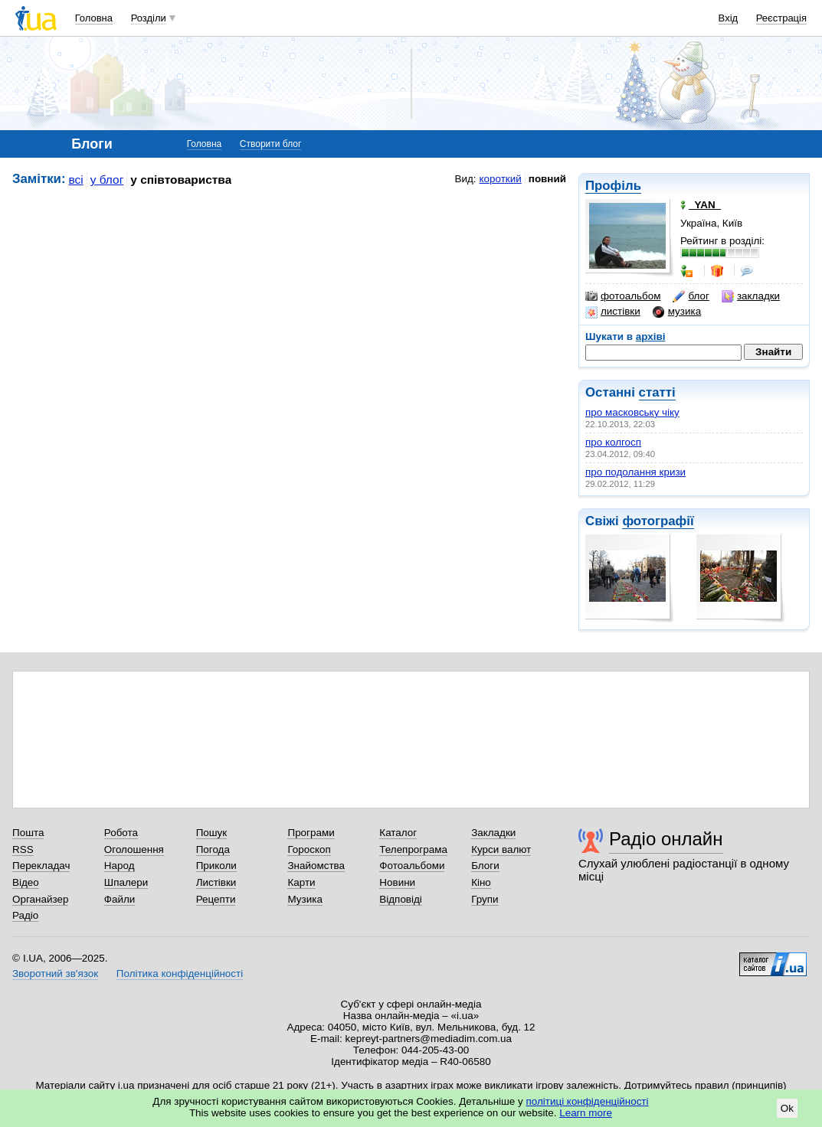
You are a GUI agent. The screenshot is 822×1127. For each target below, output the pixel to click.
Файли (120, 899)
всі (76, 179)
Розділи (148, 18)
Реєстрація (781, 18)
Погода (213, 849)
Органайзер (40, 899)
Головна (94, 18)
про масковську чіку (632, 412)
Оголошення (134, 849)
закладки (751, 296)
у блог (107, 179)
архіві (651, 336)
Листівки (216, 882)
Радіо (25, 915)
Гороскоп (308, 849)
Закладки (493, 832)
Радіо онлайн (666, 838)
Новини (397, 882)
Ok (787, 1108)
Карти (301, 882)
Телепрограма (413, 849)
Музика (304, 899)
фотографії (657, 521)
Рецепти (216, 899)
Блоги (485, 865)
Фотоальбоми (411, 865)
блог (691, 296)
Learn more (585, 1113)
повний (547, 179)
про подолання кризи (635, 472)
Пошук (212, 832)
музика (677, 311)
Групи (484, 899)
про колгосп (613, 442)
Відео (25, 882)
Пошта (28, 832)
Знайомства (316, 865)
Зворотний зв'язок (55, 973)
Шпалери (126, 882)
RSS (23, 849)
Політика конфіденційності (179, 973)
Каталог (398, 832)
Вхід (728, 18)
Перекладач (41, 865)
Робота (121, 832)
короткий (501, 179)
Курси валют (501, 849)
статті (657, 392)
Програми (310, 832)
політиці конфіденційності (587, 1101)
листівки (612, 311)
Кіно (481, 882)
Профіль (613, 185)
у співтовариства (180, 179)
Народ (119, 865)
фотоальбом (622, 296)
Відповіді (400, 899)
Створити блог (271, 144)
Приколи (216, 865)
